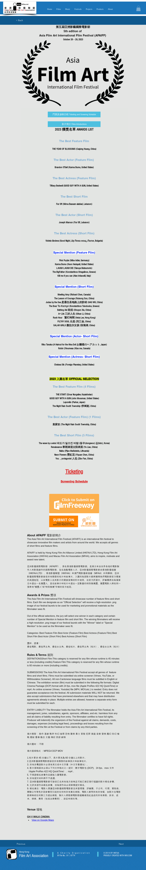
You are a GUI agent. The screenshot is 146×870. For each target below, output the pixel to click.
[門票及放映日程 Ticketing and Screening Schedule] (74, 114)
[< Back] (25, 20)
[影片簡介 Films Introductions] (74, 124)
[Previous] (26, 844)
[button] (67, 9)
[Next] (116, 844)
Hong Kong (24, 851)
